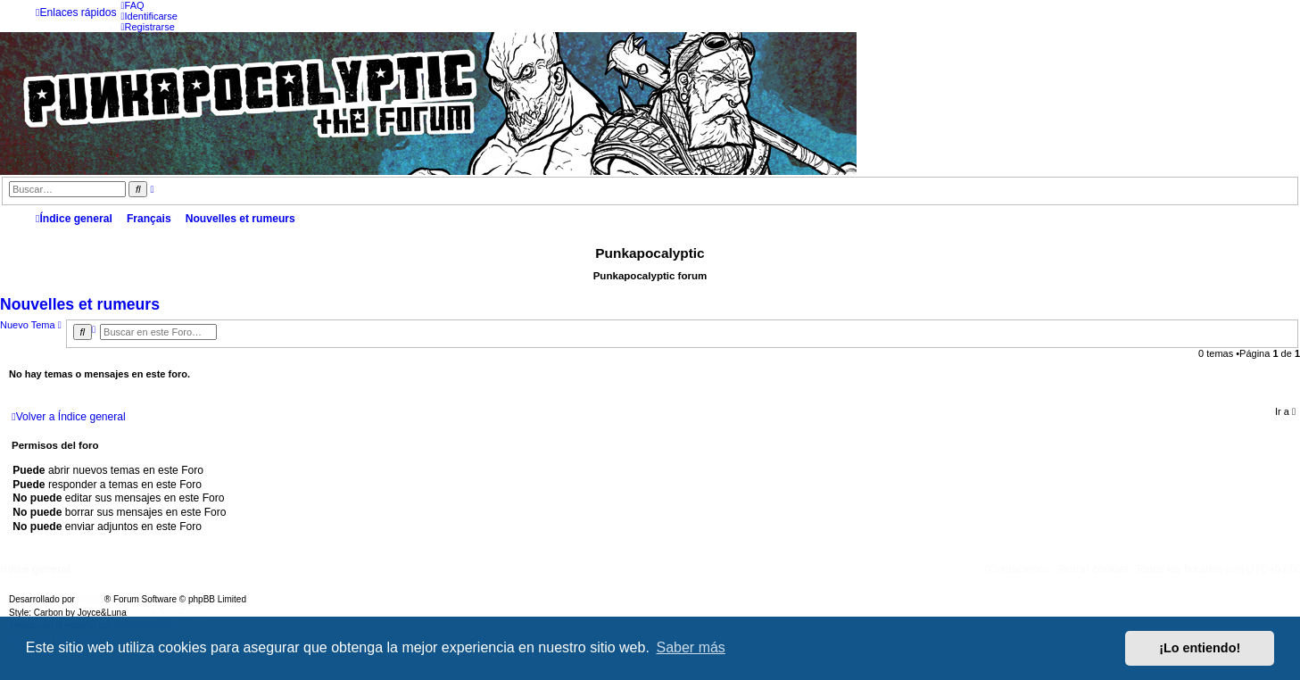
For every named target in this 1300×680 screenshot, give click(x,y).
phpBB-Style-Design (169, 613)
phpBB (91, 599)
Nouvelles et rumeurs (80, 304)
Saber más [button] (691, 647)
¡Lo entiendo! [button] (1199, 648)
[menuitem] (132, 5)
